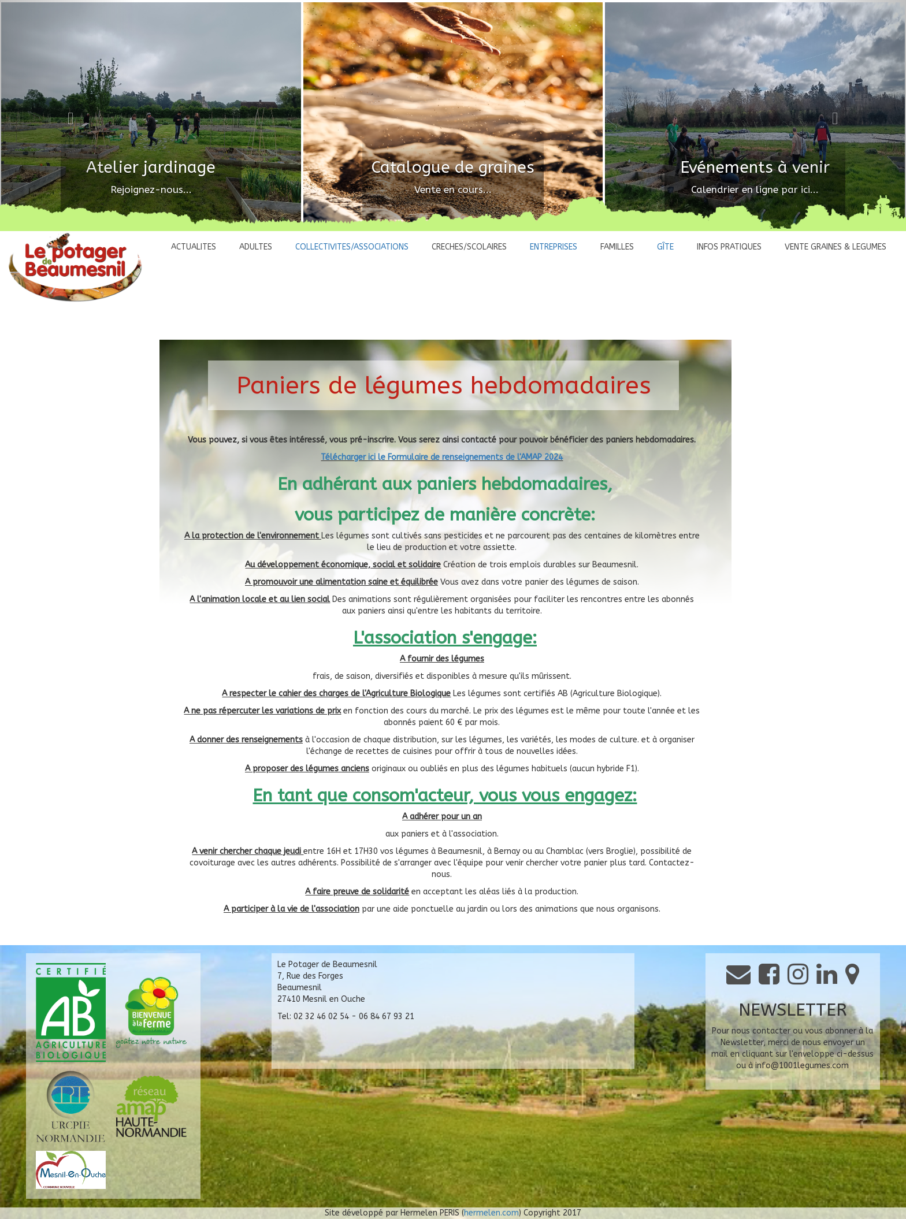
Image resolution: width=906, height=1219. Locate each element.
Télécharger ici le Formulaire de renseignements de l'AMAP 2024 (442, 457)
